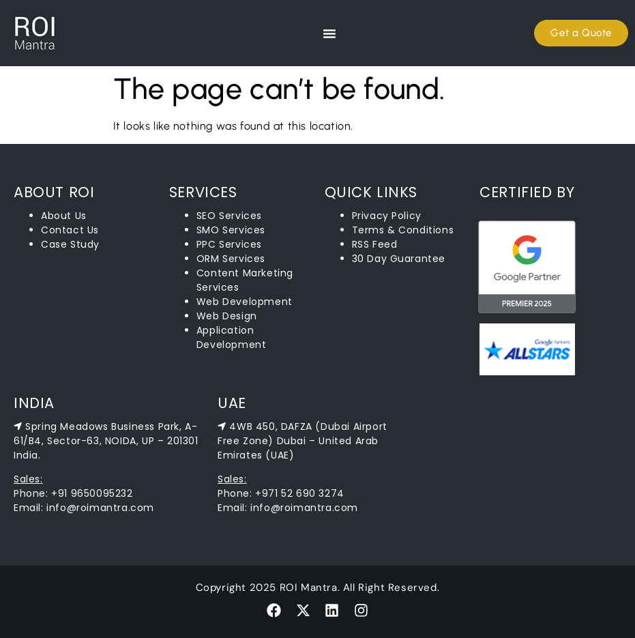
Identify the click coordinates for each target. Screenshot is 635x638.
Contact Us (70, 230)
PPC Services (229, 244)
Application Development (231, 337)
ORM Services (230, 258)
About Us (64, 215)
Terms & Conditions (403, 230)
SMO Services (230, 230)
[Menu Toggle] (329, 33)
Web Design (226, 316)
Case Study (70, 244)
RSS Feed (375, 244)
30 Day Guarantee (399, 258)
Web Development (244, 301)
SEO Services (229, 215)
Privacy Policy (387, 215)
